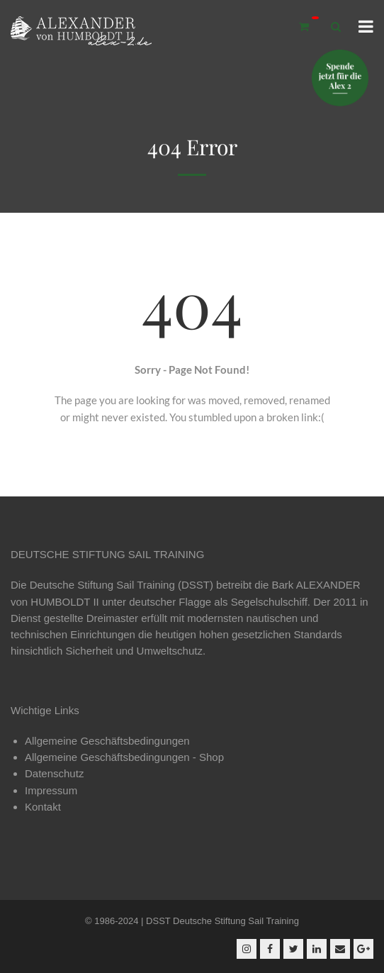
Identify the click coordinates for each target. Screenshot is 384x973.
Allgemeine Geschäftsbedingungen (107, 741)
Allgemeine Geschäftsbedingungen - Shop (124, 757)
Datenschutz (54, 773)
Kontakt (43, 807)
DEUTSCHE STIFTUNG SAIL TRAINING (107, 554)
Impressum (51, 790)
